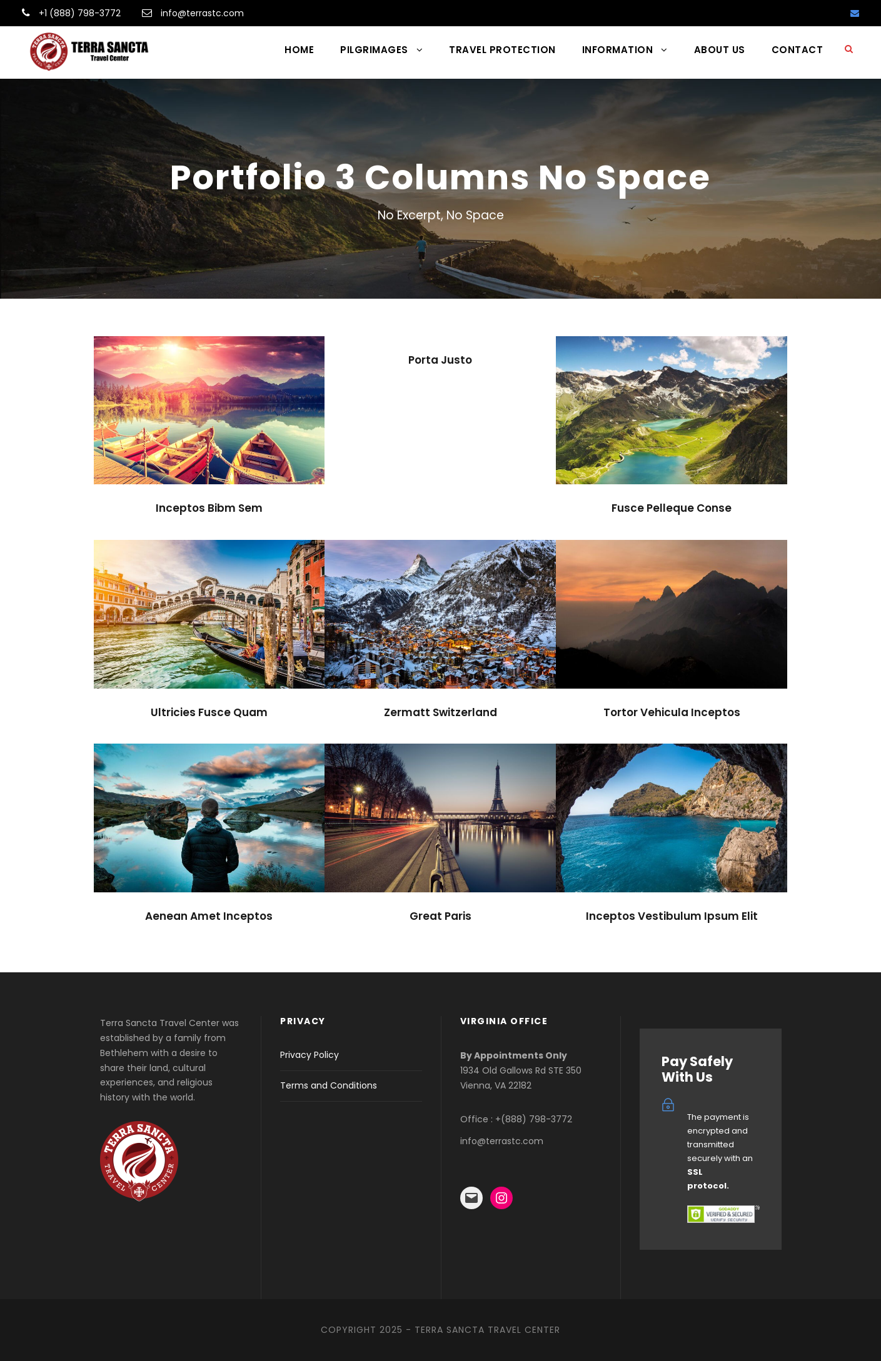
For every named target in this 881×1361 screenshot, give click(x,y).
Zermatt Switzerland (440, 712)
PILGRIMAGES (374, 49)
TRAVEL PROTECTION (502, 49)
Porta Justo (440, 359)
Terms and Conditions (328, 1085)
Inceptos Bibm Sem (209, 508)
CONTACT (797, 49)
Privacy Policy (309, 1055)
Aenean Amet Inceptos (209, 916)
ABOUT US (719, 49)
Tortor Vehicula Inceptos (671, 712)
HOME (299, 49)
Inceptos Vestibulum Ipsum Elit (672, 916)
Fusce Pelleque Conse (672, 508)
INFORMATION (617, 49)
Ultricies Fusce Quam (209, 712)
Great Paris (440, 916)
